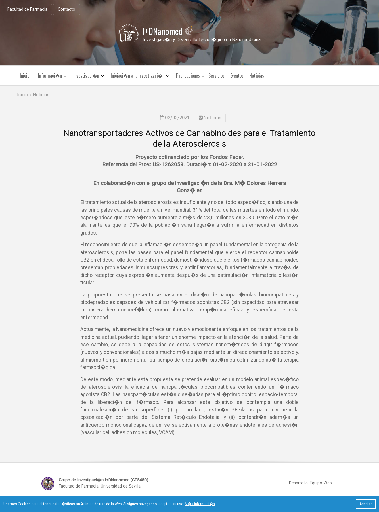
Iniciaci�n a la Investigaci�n (137, 75)
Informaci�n (50, 75)
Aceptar (365, 504)
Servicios (216, 75)
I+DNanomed (168, 31)
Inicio (24, 75)
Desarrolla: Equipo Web (310, 483)
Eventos (237, 75)
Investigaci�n (86, 75)
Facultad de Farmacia (27, 9)
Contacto (66, 9)
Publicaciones (188, 75)
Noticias (256, 75)
